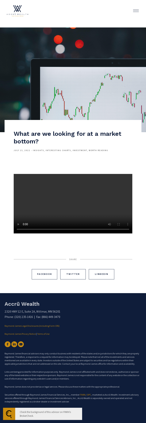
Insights (38, 150)
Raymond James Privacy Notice (20, 333)
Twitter (73, 274)
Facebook (44, 274)
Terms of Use (43, 333)
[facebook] (8, 344)
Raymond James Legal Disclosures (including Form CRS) (32, 325)
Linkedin (101, 274)
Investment (80, 150)
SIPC (89, 394)
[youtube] (21, 344)
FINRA (82, 394)
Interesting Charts (58, 150)
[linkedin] (14, 344)
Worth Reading (98, 150)
